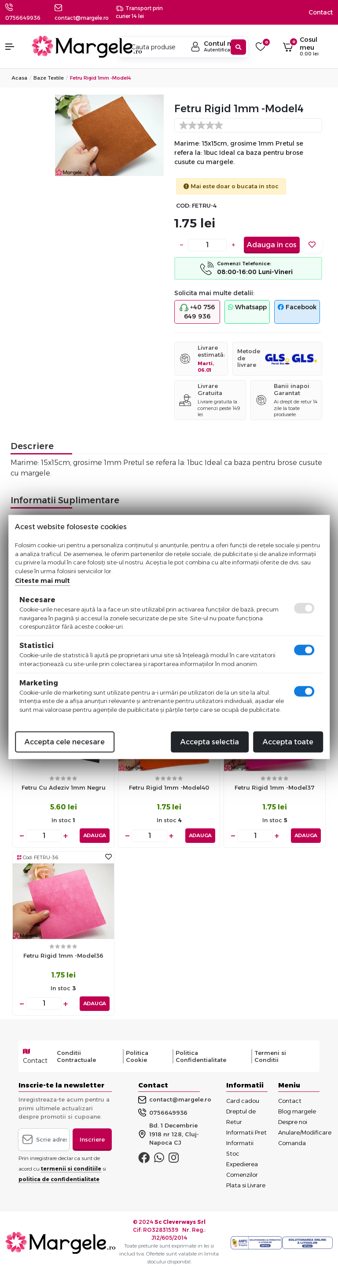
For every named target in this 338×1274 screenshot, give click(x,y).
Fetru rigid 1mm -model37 (275, 787)
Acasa (19, 78)
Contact (321, 12)
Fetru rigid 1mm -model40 (169, 787)
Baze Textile (48, 78)
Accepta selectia (209, 742)
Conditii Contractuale (76, 1056)
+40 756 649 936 (197, 311)
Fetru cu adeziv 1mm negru (64, 787)
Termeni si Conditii (270, 1056)
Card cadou (242, 1100)
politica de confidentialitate (58, 1178)
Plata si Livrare (245, 1184)
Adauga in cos (272, 245)
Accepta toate (288, 742)
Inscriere (92, 1138)
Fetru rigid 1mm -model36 (63, 955)
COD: (183, 205)
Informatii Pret (246, 1131)
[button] (14, 47)
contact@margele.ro (174, 1099)
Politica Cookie (137, 1056)
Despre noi (292, 1121)
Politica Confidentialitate (201, 1056)
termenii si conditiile (71, 1168)
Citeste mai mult (42, 581)
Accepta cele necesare (65, 742)
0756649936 (22, 18)
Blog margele (297, 1110)
